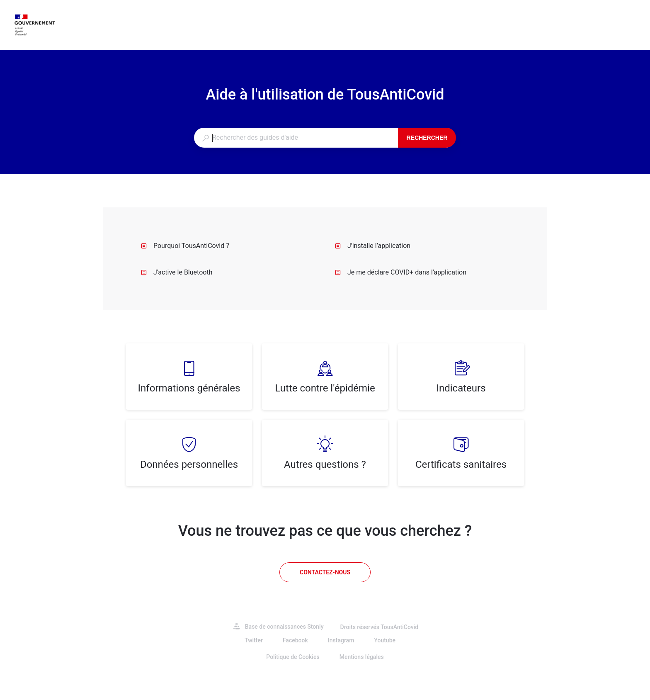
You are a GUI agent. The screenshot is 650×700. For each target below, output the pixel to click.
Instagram (341, 640)
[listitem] (189, 376)
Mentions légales (362, 657)
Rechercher (427, 137)
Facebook (295, 640)
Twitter (254, 640)
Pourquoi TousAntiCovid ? (185, 246)
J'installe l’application (372, 246)
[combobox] (296, 138)
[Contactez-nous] (325, 572)
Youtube (384, 640)
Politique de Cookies (292, 657)
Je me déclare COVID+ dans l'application (400, 272)
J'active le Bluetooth (176, 272)
